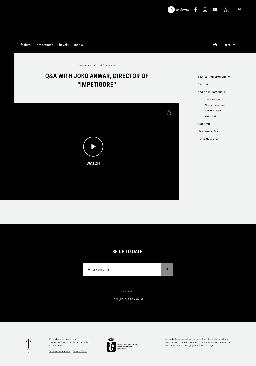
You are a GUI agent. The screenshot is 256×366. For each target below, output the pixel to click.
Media (78, 46)
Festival (25, 46)
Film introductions (215, 105)
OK (167, 269)
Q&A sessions (212, 99)
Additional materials (211, 92)
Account (230, 44)
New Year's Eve (208, 131)
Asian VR (204, 123)
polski (238, 9)
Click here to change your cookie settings (192, 345)
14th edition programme (214, 76)
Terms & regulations (59, 351)
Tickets (64, 46)
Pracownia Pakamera (72, 342)
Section (203, 84)
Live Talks (210, 116)
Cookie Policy (80, 351)
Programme (45, 46)
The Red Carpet (213, 110)
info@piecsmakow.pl (128, 299)
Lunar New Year (208, 139)
